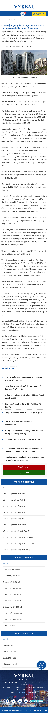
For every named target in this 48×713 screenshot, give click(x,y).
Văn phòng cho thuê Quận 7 (14, 519)
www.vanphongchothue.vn (24, 695)
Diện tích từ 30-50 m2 (11, 576)
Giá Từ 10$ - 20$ (10, 652)
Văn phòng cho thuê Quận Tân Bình (17, 531)
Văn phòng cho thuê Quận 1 (14, 494)
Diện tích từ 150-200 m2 (12, 601)
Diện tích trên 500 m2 (11, 626)
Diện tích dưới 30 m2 (11, 570)
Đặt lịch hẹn (24, 473)
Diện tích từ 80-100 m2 (12, 588)
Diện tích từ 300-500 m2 (12, 619)
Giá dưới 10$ (8, 645)
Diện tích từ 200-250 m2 (12, 607)
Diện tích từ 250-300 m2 (12, 613)
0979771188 (40, 710)
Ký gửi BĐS (40, 14)
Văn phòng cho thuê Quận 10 (14, 525)
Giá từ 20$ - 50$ (9, 658)
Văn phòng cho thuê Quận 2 (14, 500)
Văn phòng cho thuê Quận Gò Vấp (16, 550)
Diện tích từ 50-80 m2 (11, 582)
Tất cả (5, 488)
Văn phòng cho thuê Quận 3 (14, 506)
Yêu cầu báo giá (24, 467)
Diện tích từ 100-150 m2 (12, 594)
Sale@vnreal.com (23, 692)
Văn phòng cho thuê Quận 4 (14, 512)
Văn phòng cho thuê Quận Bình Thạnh (18, 543)
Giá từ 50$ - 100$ (10, 664)
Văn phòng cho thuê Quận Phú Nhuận (18, 537)
